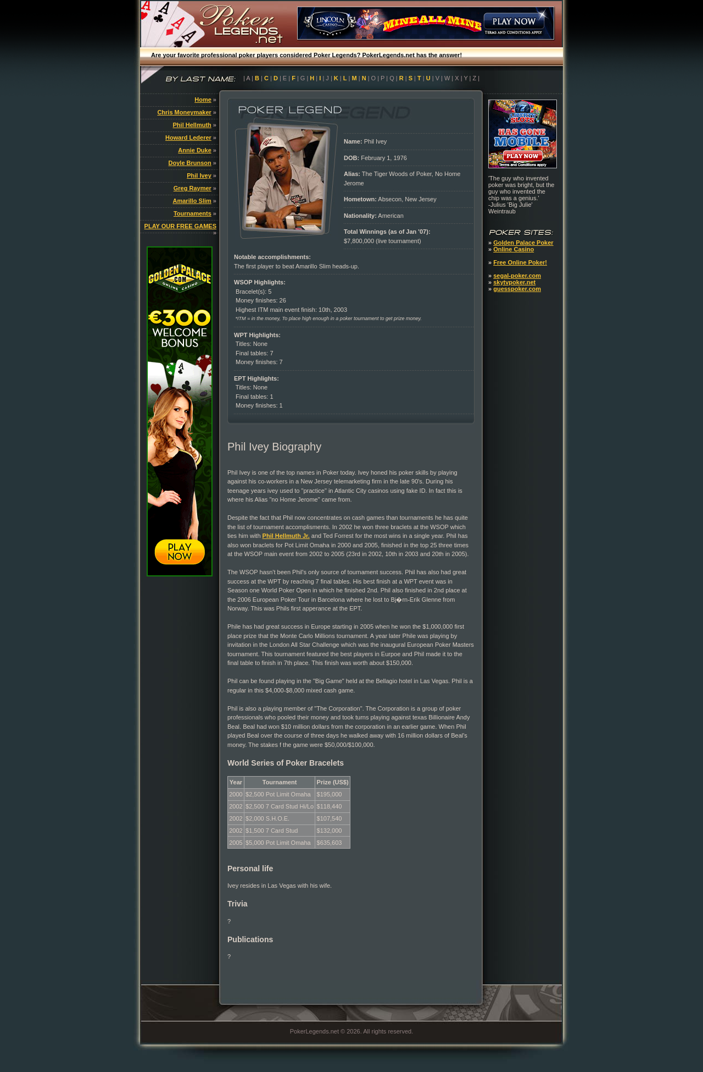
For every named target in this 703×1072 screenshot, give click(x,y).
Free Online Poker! (520, 262)
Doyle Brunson (190, 163)
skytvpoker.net (514, 282)
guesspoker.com (517, 288)
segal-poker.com (517, 275)
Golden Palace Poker (523, 242)
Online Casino (513, 249)
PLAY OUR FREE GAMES (180, 226)
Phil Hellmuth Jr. (286, 535)
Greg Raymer (192, 188)
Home (202, 99)
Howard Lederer (188, 137)
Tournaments (192, 213)
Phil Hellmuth (192, 125)
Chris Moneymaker (184, 112)
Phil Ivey (199, 175)
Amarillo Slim (192, 200)
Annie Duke (194, 150)
